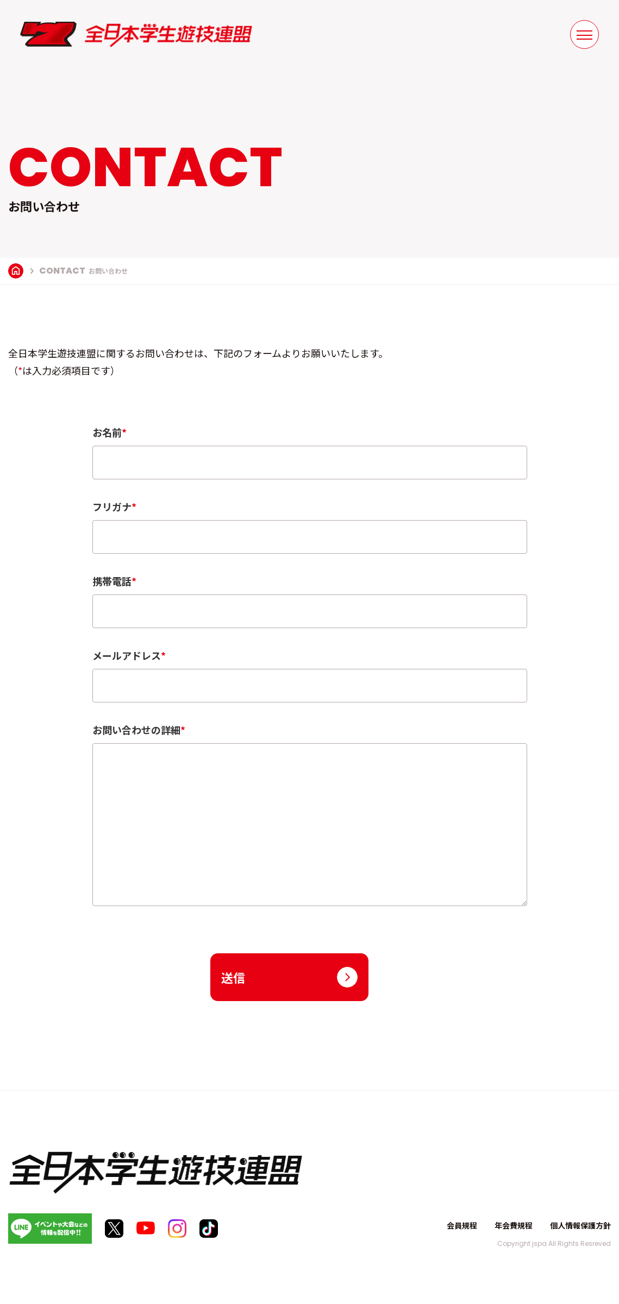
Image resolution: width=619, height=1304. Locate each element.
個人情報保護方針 (580, 1225)
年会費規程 (514, 1225)
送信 (233, 977)
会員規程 (462, 1225)
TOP (15, 270)
